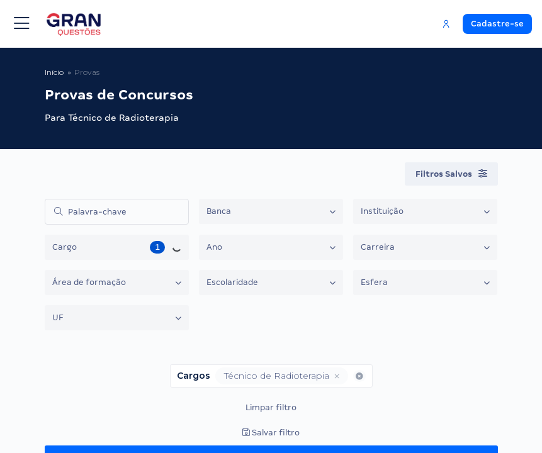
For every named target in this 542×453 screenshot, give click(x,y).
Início (54, 72)
